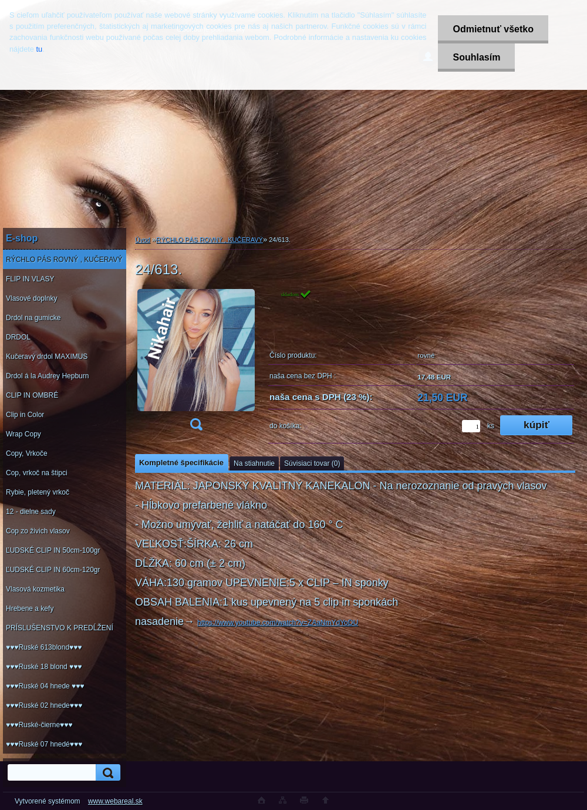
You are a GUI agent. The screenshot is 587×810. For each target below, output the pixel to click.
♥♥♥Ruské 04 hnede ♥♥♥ (45, 686)
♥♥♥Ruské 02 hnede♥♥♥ (44, 705)
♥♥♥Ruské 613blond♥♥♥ (44, 647)
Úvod (142, 239)
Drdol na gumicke (33, 318)
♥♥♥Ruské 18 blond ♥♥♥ (44, 667)
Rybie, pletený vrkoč (37, 492)
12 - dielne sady (31, 511)
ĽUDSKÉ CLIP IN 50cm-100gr (53, 550)
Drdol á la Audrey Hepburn (47, 376)
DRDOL (18, 337)
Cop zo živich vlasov (38, 531)
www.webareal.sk (115, 801)
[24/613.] (196, 363)
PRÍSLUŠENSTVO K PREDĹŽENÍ (59, 628)
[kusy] (471, 426)
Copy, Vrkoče (27, 453)
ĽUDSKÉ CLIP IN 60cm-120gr (53, 570)
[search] (106, 772)
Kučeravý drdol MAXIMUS (46, 356)
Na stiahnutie (254, 463)
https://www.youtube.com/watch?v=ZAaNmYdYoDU (277, 623)
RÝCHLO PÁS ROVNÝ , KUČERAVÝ (64, 260)
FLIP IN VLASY (30, 279)
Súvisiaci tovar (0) (312, 463)
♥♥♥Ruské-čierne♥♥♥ (39, 725)
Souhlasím (476, 57)
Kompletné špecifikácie (181, 462)
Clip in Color (25, 415)
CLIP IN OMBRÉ (32, 395)
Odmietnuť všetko (493, 29)
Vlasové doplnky (31, 298)
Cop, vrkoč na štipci (37, 473)
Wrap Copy (23, 434)
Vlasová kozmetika (35, 589)
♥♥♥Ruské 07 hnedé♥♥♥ (44, 744)
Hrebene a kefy (29, 608)
